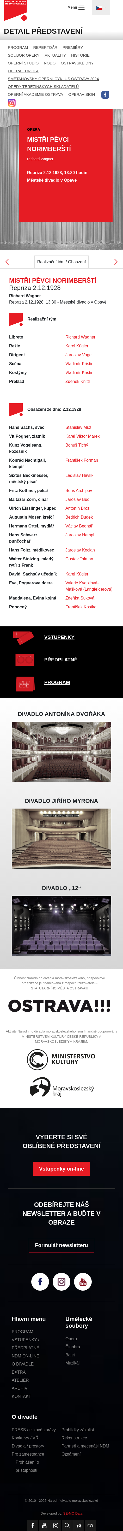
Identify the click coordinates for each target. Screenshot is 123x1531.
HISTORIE (80, 55)
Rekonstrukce (74, 1438)
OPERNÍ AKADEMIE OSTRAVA (35, 94)
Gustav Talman (79, 559)
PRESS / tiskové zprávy (34, 1430)
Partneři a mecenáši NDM (85, 1446)
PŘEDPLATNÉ (60, 659)
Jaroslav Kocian (80, 550)
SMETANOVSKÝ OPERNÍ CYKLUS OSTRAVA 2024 (53, 78)
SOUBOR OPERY (23, 55)
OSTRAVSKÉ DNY (77, 63)
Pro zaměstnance (28, 1454)
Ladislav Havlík (79, 475)
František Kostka (80, 607)
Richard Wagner (80, 337)
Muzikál (72, 1363)
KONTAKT (21, 1396)
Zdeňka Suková (79, 598)
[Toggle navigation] (101, 7)
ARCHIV (19, 1388)
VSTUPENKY (59, 637)
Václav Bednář (79, 526)
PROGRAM (18, 47)
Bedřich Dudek (79, 517)
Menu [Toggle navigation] (75, 7)
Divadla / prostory (28, 1446)
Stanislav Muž (78, 427)
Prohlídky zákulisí (78, 1430)
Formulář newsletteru (61, 1245)
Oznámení (71, 1454)
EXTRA (19, 1372)
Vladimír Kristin (79, 363)
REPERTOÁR (45, 47)
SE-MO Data (73, 1513)
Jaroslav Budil (78, 499)
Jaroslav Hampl (79, 535)
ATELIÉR (20, 1380)
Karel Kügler (76, 346)
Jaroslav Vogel (79, 355)
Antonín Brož (77, 508)
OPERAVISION (81, 94)
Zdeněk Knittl (77, 381)
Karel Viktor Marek (82, 436)
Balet (70, 1355)
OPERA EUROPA (23, 71)
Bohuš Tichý (76, 445)
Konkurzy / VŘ (25, 1438)
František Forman (81, 460)
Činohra (72, 1347)
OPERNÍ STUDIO (23, 63)
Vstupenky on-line (61, 1169)
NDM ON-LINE (25, 1356)
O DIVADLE (23, 1364)
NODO (50, 63)
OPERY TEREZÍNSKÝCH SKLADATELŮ (43, 86)
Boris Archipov (78, 490)
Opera (71, 1339)
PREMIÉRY (73, 47)
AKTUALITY (55, 55)
